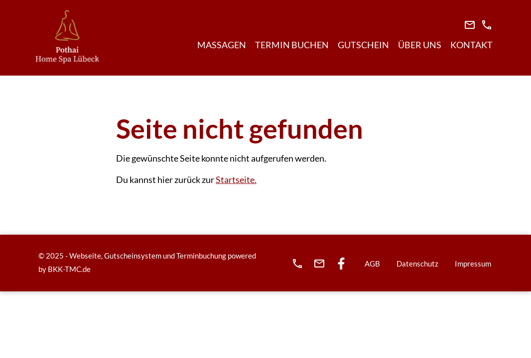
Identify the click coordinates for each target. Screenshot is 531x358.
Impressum (473, 263)
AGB (372, 263)
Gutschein (363, 44)
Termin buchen (292, 44)
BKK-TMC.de (69, 269)
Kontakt (471, 44)
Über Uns (419, 44)
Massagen (221, 44)
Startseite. (236, 179)
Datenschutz (417, 263)
